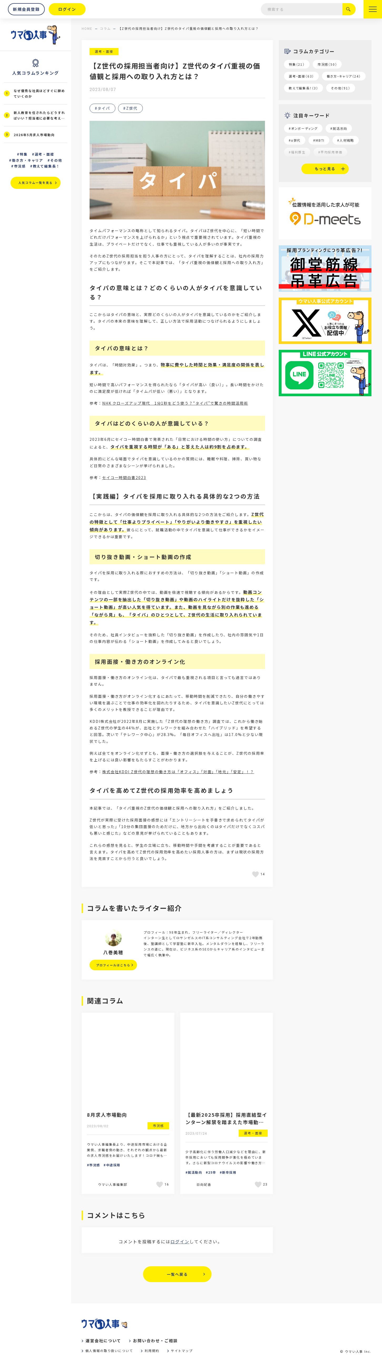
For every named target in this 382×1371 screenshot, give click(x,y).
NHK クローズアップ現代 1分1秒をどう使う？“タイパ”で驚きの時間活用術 (175, 403)
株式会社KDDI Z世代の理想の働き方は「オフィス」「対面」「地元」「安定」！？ (178, 771)
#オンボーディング (303, 128)
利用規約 (152, 1350)
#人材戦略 (345, 140)
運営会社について (103, 1340)
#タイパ (102, 108)
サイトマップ (182, 1350)
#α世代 (295, 140)
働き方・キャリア (27, 160)
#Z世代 (130, 108)
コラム (105, 28)
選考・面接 (104, 51)
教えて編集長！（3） (303, 88)
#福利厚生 (297, 152)
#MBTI (319, 140)
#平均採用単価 (330, 152)
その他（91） (340, 88)
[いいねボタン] (256, 874)
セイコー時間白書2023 (124, 477)
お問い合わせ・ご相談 (155, 1340)
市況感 (20, 166)
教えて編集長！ (46, 166)
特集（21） (297, 64)
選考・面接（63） (301, 76)
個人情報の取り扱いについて (109, 1350)
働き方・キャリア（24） (344, 76)
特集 (24, 154)
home (87, 28)
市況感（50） (327, 64)
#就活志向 (338, 128)
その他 (56, 160)
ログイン (179, 1241)
